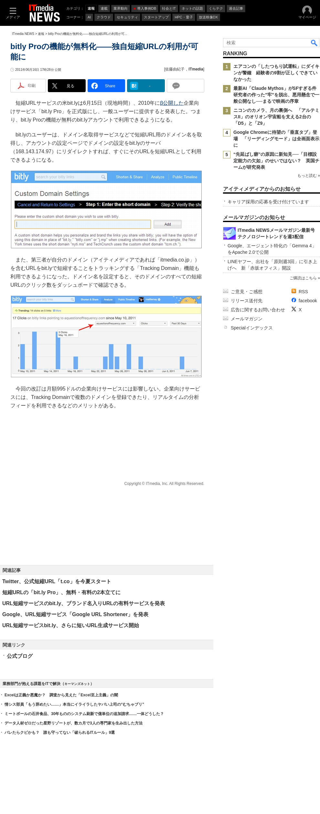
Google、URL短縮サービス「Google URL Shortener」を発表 (75, 614)
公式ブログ (20, 656)
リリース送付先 (246, 300)
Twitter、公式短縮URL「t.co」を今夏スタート (56, 581)
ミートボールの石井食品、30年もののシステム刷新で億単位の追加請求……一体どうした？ (84, 714)
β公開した (172, 103)
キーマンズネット (77, 684)
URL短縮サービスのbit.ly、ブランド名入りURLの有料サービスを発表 (83, 603)
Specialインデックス (252, 327)
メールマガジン (246, 318)
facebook (308, 300)
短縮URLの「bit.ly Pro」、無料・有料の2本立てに (61, 592)
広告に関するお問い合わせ (258, 309)
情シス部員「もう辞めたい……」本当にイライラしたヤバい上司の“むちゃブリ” (74, 704)
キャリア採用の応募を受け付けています (268, 201)
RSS (303, 291)
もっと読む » (308, 175)
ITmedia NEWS (23, 34)
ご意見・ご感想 (246, 291)
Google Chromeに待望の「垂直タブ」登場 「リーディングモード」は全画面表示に (276, 139)
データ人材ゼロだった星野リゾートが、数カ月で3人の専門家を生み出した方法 (74, 723)
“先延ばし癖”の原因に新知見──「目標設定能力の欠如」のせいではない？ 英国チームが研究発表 (276, 161)
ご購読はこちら (303, 278)
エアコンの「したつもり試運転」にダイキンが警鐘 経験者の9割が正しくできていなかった (276, 73)
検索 (314, 42)
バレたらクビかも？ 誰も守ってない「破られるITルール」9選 (60, 732)
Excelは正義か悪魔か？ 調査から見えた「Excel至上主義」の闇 (61, 695)
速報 (41, 34)
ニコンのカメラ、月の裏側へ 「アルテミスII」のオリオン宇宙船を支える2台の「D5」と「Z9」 (276, 117)
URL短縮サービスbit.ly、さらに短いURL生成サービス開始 (70, 625)
